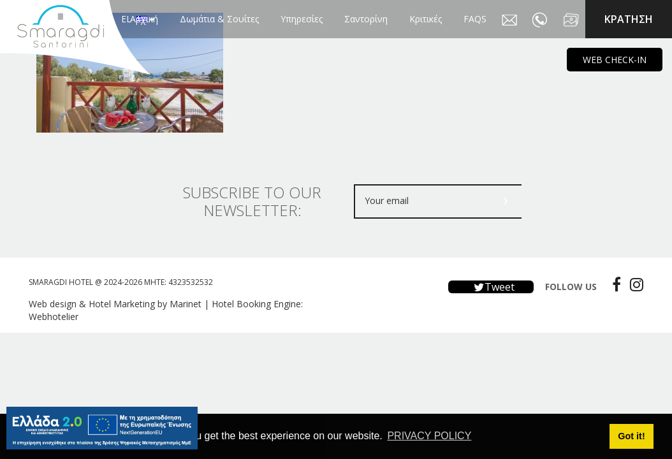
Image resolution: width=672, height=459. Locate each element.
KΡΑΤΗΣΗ (628, 19)
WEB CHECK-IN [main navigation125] (614, 60)
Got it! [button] (631, 436)
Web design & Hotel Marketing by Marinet (115, 304)
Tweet (491, 286)
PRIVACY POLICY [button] (429, 435)
